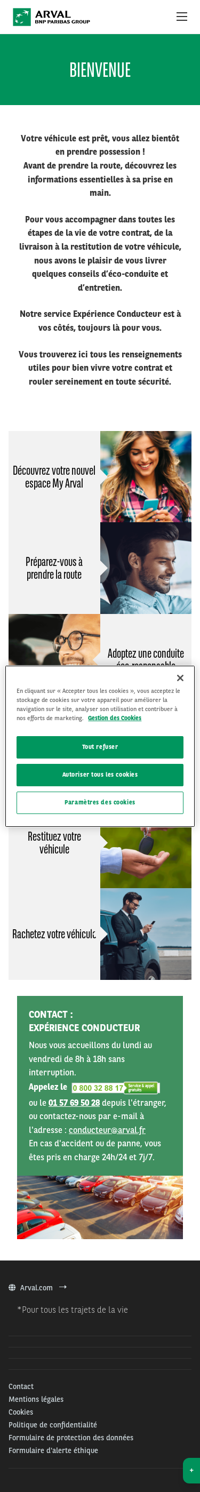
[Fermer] (180, 677)
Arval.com (38, 1287)
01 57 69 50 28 (74, 1103)
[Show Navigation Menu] (182, 17)
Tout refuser (100, 747)
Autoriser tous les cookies (100, 774)
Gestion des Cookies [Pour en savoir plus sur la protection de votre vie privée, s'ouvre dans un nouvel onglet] (114, 718)
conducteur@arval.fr (107, 1130)
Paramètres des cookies (100, 802)
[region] (100, 746)
